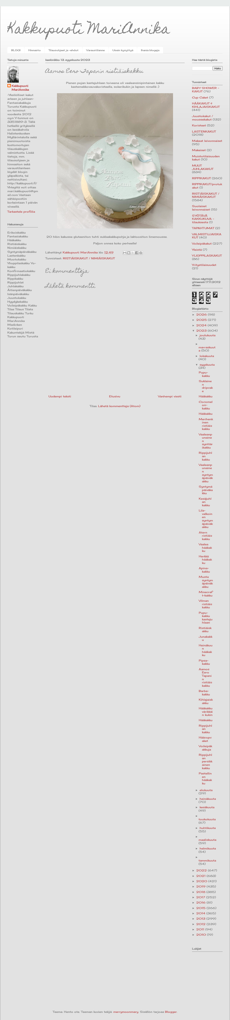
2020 (202, 881)
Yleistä (197, 249)
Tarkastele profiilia (21, 211)
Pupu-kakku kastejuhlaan (205, 617)
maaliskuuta (207, 839)
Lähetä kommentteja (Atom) (119, 406)
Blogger (171, 1011)
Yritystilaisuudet (204, 265)
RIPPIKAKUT (201, 178)
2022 (202, 870)
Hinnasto (34, 50)
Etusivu (114, 396)
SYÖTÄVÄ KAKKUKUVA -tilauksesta (203, 219)
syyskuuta (207, 364)
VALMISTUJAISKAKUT (206, 235)
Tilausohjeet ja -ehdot (63, 50)
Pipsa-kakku (204, 662)
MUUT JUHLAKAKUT (202, 167)
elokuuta (206, 790)
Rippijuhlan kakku (205, 456)
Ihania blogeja (150, 50)
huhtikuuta (208, 828)
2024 (202, 325)
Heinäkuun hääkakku (205, 650)
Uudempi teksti (60, 396)
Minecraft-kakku (205, 593)
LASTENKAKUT (204, 131)
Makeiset (199, 150)
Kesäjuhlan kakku (205, 502)
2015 (201, 908)
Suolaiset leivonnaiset (201, 207)
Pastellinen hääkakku (205, 778)
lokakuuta (207, 356)
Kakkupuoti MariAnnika (88, 30)
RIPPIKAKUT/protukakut (207, 185)
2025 (202, 319)
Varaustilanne (95, 50)
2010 (201, 934)
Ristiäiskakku (205, 629)
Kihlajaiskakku (206, 701)
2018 (201, 892)
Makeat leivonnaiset (207, 140)
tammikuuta (207, 860)
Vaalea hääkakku (205, 547)
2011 (200, 929)
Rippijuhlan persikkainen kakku (205, 761)
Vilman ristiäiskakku (205, 604)
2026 (202, 314)
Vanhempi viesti (169, 396)
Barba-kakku (204, 692)
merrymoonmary (125, 1011)
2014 (201, 913)
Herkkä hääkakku (205, 560)
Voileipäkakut (202, 243)
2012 (201, 924)
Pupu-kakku (204, 374)
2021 (201, 876)
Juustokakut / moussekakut (202, 117)
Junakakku (205, 638)
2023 (202, 330)
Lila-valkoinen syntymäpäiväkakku (206, 519)
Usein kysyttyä (122, 50)
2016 (201, 902)
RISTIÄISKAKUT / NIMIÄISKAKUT (89, 258)
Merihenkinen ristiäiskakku (206, 424)
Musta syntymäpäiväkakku (206, 581)
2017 (201, 897)
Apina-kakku (204, 569)
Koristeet (199, 125)
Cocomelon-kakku (205, 405)
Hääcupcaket (205, 739)
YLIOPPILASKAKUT (207, 255)
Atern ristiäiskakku (205, 536)
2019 (201, 886)
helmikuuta (208, 848)
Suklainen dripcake (206, 386)
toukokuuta (207, 819)
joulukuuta (207, 335)
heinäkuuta (208, 798)
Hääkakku (205, 396)
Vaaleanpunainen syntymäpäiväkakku (206, 473)
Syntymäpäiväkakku (206, 490)
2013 (201, 918)
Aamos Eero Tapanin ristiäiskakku (205, 677)
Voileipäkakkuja (205, 747)
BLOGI (15, 50)
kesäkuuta (207, 807)
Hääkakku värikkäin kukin (206, 711)
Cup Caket (200, 97)
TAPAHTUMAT (203, 228)
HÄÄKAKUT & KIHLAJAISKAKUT (206, 105)
